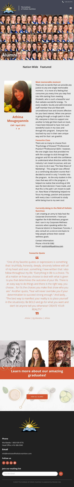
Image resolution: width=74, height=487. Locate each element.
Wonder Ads (56, 482)
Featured (45, 67)
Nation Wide (30, 67)
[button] (70, 8)
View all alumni (37, 397)
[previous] (3, 367)
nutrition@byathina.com (52, 246)
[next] (11, 367)
